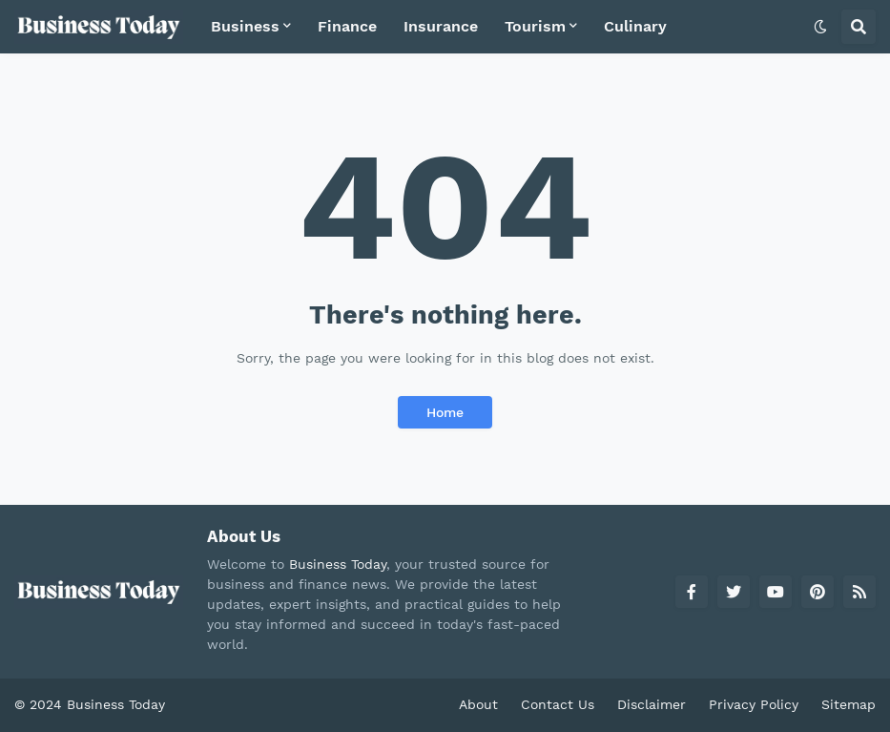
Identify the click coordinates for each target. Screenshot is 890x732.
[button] (820, 27)
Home (445, 412)
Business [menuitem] (245, 26)
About (478, 704)
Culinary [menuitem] (635, 26)
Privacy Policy (753, 704)
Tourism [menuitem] (535, 26)
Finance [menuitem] (347, 26)
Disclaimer (651, 704)
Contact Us (557, 704)
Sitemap (848, 704)
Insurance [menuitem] (441, 26)
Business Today (337, 564)
